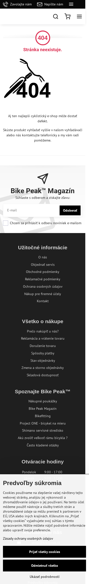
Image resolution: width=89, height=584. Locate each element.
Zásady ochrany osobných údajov (28, 538)
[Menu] (79, 16)
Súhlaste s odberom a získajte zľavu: (42, 197)
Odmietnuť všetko (44, 565)
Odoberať (70, 210)
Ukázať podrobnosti (45, 576)
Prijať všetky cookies (44, 552)
